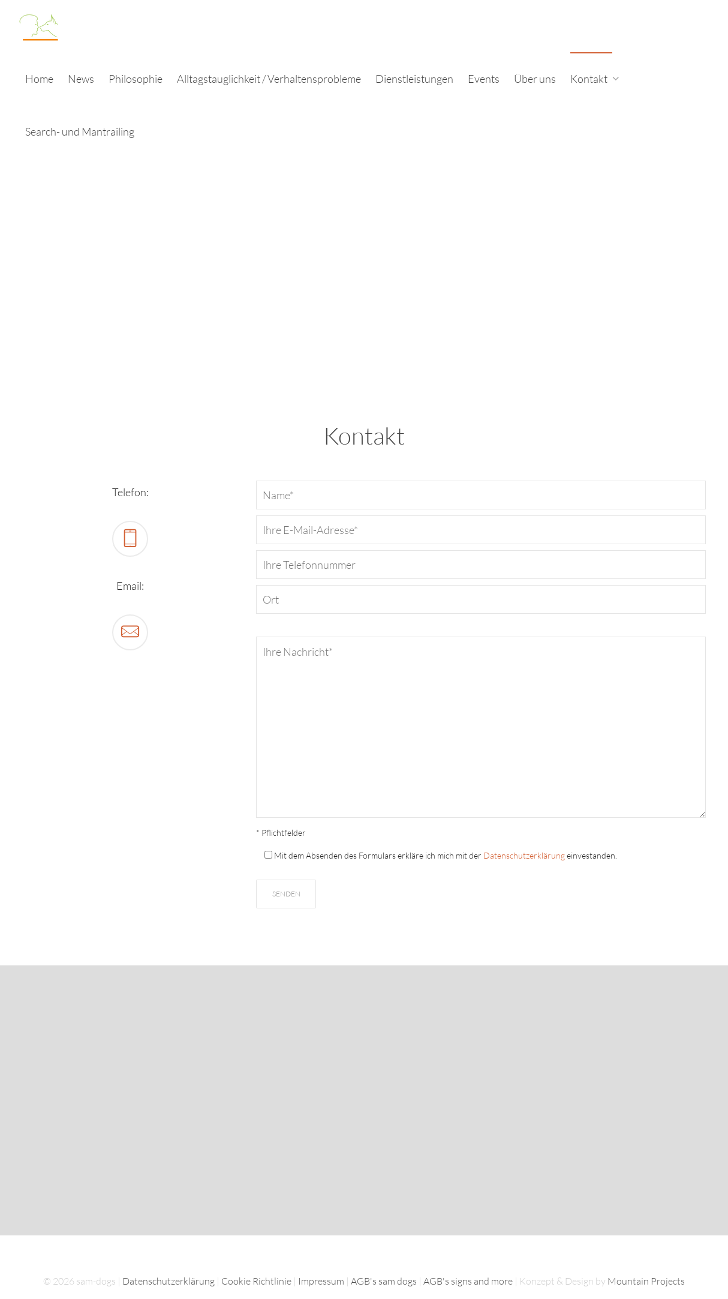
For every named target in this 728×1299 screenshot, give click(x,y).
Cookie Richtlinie (256, 1281)
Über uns (535, 78)
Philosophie (136, 78)
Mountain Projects (646, 1281)
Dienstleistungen (414, 78)
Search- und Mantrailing (79, 131)
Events (484, 78)
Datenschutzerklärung (524, 855)
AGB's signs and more (468, 1281)
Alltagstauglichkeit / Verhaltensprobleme (269, 78)
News (81, 78)
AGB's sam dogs (384, 1281)
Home (39, 78)
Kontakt (589, 78)
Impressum (321, 1281)
